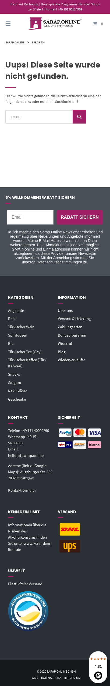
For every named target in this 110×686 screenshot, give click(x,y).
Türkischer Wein (21, 326)
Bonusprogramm (72, 335)
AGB (35, 678)
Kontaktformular (22, 490)
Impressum (72, 678)
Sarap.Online (14, 42)
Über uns (65, 310)
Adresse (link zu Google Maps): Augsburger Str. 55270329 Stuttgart (30, 471)
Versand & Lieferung (74, 318)
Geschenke (17, 399)
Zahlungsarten (70, 326)
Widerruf (65, 343)
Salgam (14, 382)
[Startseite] (55, 24)
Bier (11, 343)
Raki (12, 318)
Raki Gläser (17, 390)
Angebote (16, 310)
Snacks (14, 374)
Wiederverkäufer (71, 359)
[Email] (30, 217)
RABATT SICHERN (80, 217)
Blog (62, 351)
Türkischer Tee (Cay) (25, 351)
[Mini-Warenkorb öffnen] (95, 24)
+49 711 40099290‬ (35, 430)
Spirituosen (17, 335)
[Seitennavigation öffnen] (15, 24)
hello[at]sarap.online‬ (26, 455)
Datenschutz (51, 678)
